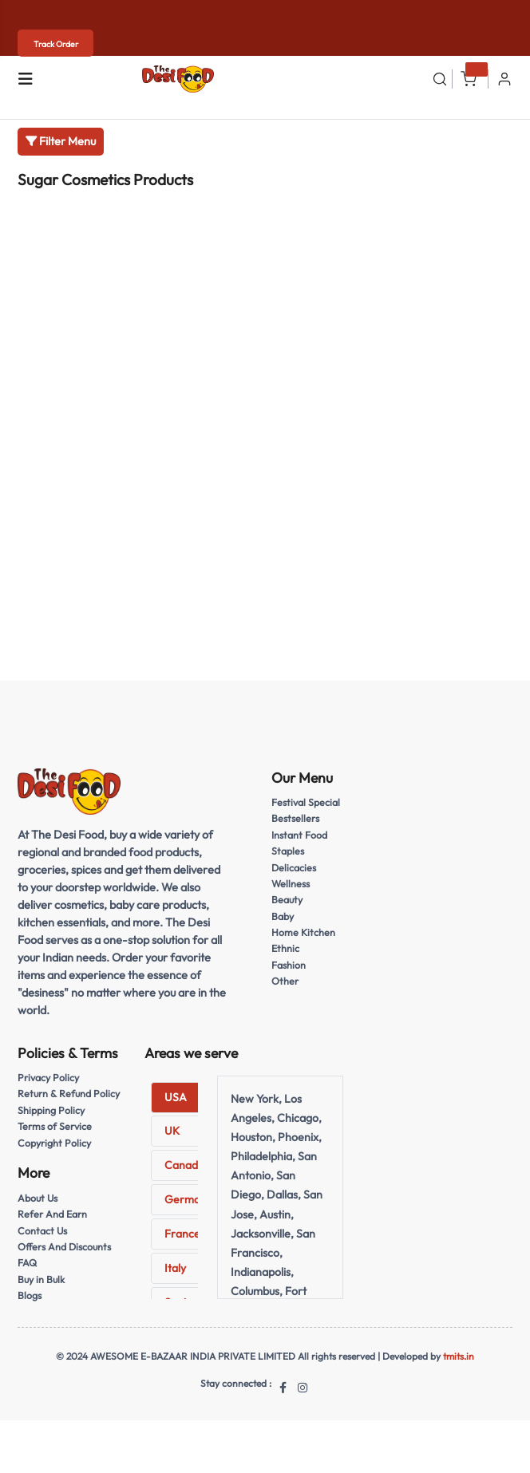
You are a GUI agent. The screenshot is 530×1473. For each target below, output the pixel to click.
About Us (37, 1198)
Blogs (30, 1295)
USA (175, 1097)
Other (285, 981)
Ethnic (285, 948)
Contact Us (42, 1231)
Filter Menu (61, 141)
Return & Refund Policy (69, 1094)
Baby (282, 916)
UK (172, 1131)
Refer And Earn (52, 1214)
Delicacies (293, 868)
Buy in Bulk (41, 1279)
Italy (175, 1268)
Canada (184, 1165)
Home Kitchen (303, 932)
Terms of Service (55, 1126)
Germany (188, 1199)
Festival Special (305, 802)
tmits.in (458, 1356)
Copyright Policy (54, 1143)
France (182, 1233)
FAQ (27, 1263)
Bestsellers (295, 818)
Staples (287, 851)
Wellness (290, 884)
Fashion (288, 965)
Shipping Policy (51, 1110)
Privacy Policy (48, 1078)
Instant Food (299, 835)
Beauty (287, 900)
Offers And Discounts (64, 1247)
